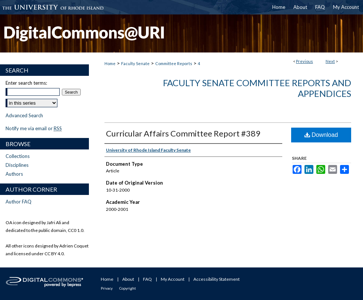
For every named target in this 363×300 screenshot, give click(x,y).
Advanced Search (24, 115)
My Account (172, 279)
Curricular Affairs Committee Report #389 (183, 133)
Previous (304, 61)
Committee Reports (173, 63)
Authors (14, 174)
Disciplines (17, 165)
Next (330, 61)
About (128, 279)
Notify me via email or (34, 128)
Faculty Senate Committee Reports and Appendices (257, 88)
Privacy (107, 288)
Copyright (127, 288)
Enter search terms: (26, 83)
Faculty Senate (135, 63)
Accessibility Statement (216, 279)
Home (110, 63)
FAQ (147, 279)
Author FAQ (18, 202)
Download (321, 135)
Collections (18, 156)
